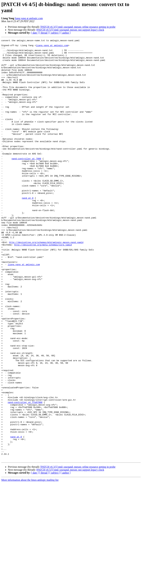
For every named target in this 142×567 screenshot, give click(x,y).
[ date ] (35, 32)
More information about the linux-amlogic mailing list (30, 564)
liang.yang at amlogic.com (29, 18)
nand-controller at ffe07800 (25, 475)
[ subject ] (55, 32)
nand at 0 (27, 229)
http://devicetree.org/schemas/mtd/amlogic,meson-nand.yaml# (46, 283)
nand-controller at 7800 (26, 182)
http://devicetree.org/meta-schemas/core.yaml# (43, 286)
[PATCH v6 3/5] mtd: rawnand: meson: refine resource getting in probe (77, 26)
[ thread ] (44, 32)
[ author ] (66, 32)
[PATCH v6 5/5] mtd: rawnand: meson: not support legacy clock (70, 29)
